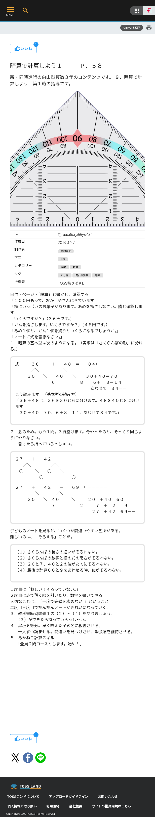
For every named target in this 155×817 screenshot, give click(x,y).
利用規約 (52, 806)
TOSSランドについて (23, 797)
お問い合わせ (108, 797)
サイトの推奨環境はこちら (111, 806)
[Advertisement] (77, 688)
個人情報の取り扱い (22, 806)
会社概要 (75, 806)
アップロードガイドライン (68, 797)
